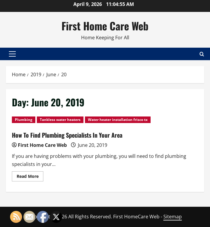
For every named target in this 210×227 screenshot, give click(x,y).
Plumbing (23, 119)
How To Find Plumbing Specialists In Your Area (67, 134)
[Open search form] (202, 54)
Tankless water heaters (60, 119)
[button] (12, 54)
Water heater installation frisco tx (118, 119)
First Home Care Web (105, 25)
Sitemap (172, 216)
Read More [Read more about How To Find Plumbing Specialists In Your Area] (30, 177)
